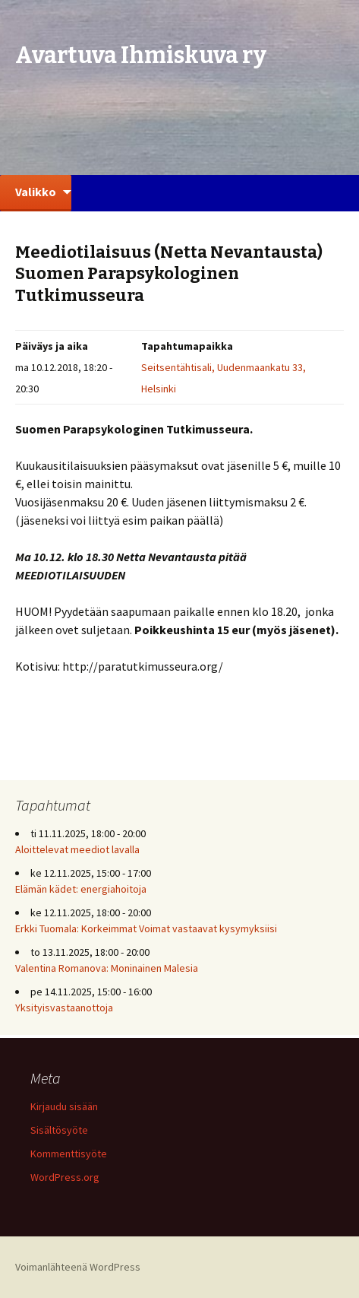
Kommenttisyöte (68, 1153)
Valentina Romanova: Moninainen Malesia (106, 968)
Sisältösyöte (59, 1130)
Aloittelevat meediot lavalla (77, 849)
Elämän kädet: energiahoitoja (80, 889)
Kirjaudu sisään (64, 1106)
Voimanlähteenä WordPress (77, 1267)
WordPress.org (64, 1177)
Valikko (35, 191)
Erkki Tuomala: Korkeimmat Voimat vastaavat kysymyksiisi (146, 928)
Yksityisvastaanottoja (64, 1007)
